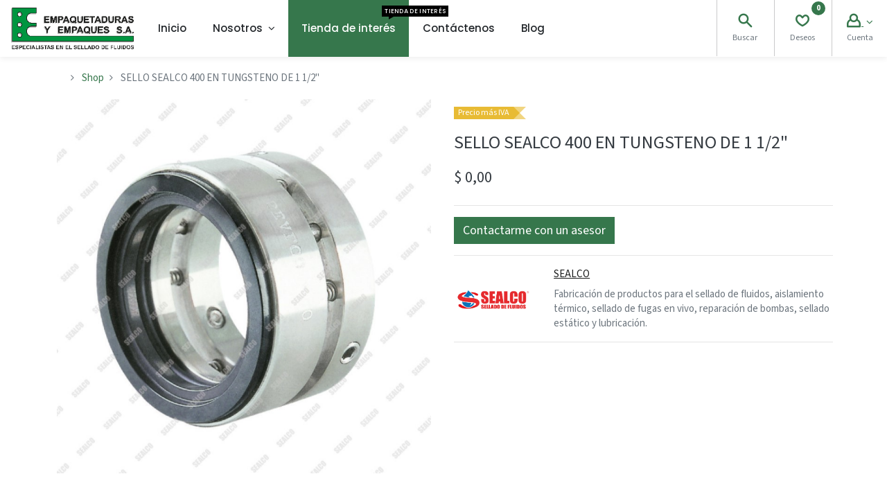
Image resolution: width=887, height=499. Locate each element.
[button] (534, 230)
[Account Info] (859, 22)
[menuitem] (172, 28)
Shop (93, 78)
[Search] (745, 22)
